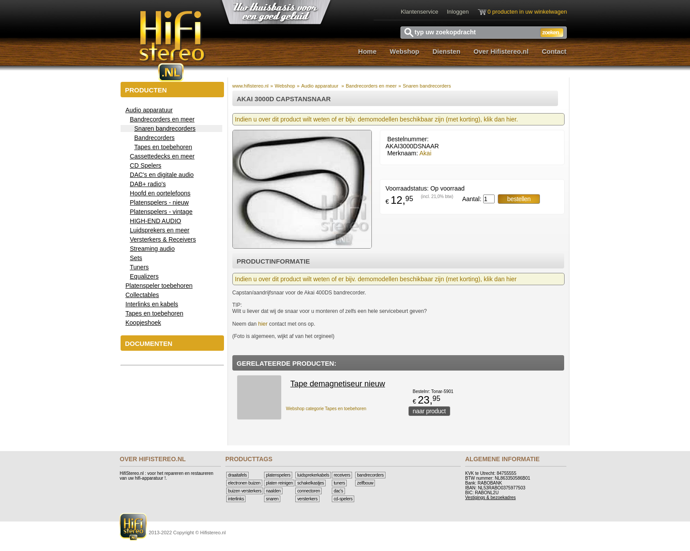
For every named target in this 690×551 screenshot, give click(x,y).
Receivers (342, 475)
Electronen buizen (244, 483)
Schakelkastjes (310, 483)
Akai (425, 153)
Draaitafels (237, 475)
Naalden (273, 491)
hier (263, 323)
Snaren (272, 498)
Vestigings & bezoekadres (490, 497)
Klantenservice (419, 11)
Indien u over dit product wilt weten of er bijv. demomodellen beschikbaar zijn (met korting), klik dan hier (376, 279)
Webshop (404, 51)
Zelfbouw (365, 483)
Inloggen (458, 11)
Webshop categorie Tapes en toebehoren (326, 408)
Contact (554, 51)
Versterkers (307, 498)
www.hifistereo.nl (250, 85)
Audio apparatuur (320, 85)
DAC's (338, 491)
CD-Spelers (343, 498)
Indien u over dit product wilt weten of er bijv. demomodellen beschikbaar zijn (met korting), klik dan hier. (376, 119)
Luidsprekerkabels (313, 475)
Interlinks (236, 498)
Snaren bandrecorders (427, 85)
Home (367, 51)
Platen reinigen (279, 483)
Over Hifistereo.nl (501, 51)
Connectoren (308, 491)
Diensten (446, 51)
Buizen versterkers (244, 491)
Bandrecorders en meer (371, 85)
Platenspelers (278, 475)
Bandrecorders (370, 475)
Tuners (339, 483)
